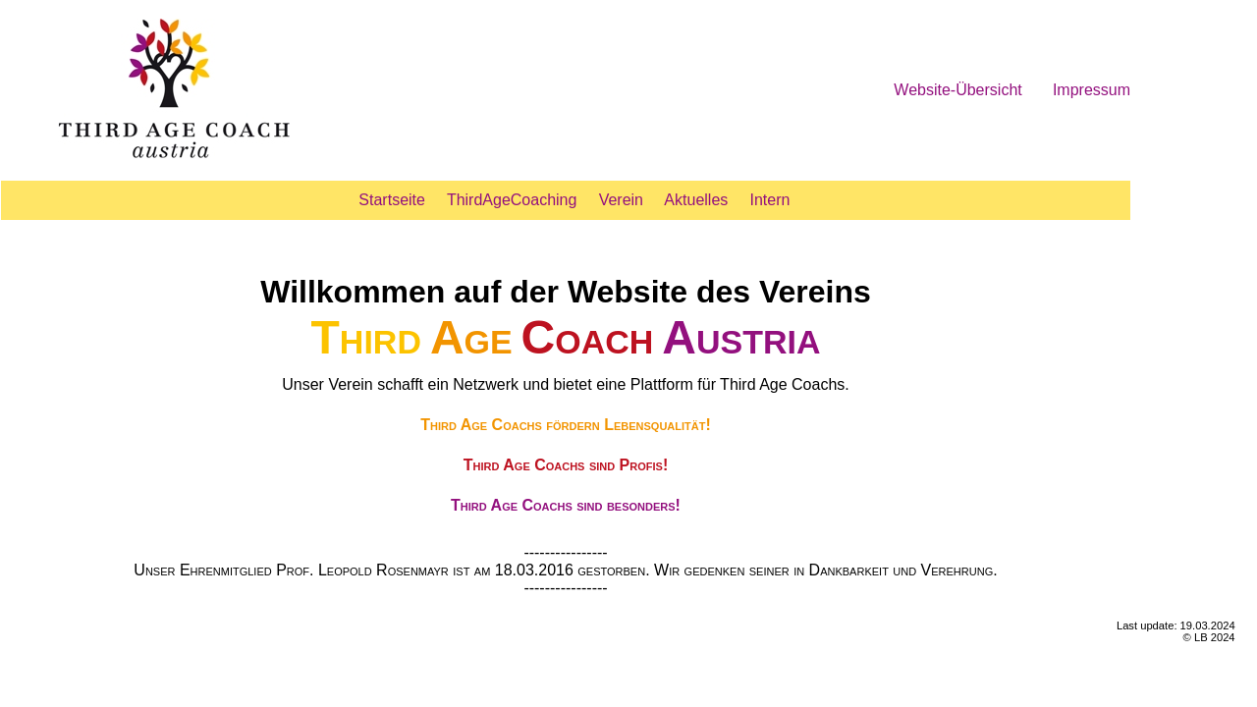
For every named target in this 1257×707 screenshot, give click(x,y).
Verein (621, 199)
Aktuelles (696, 199)
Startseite (391, 199)
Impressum (1091, 90)
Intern (770, 199)
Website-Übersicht (957, 90)
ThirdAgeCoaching (512, 199)
